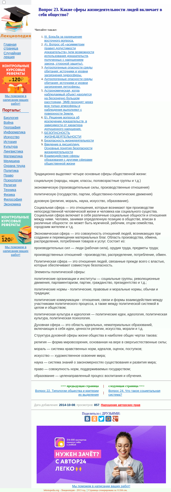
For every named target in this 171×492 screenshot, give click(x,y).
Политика (11, 170)
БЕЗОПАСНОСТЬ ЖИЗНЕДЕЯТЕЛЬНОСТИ (62, 134)
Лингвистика (13, 151)
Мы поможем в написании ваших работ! (15, 99)
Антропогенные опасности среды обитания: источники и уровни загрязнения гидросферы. (68, 71)
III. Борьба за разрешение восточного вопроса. (63, 38)
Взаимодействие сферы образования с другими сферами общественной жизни (68, 159)
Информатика (14, 132)
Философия (13, 199)
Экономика (12, 204)
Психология (13, 180)
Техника (10, 190)
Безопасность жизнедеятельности (69, 140)
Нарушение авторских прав (120, 405)
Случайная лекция (12, 55)
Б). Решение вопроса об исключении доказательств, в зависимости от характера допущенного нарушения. (65, 123)
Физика (9, 195)
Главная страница (11, 46)
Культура (11, 146)
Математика (13, 156)
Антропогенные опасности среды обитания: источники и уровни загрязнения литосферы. (68, 82)
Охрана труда (14, 166)
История (10, 142)
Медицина (12, 161)
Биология (11, 118)
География (12, 127)
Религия (10, 185)
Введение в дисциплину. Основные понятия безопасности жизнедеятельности (68, 148)
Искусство (12, 137)
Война (8, 122)
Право (8, 175)
